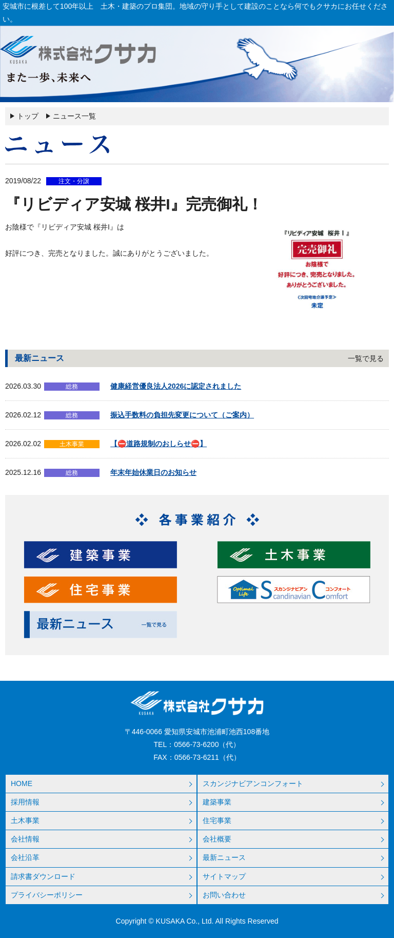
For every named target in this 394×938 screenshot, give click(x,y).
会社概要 (217, 839)
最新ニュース (224, 857)
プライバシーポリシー (47, 895)
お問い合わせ (224, 895)
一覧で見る (366, 358)
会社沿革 (25, 857)
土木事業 (25, 820)
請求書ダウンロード (43, 876)
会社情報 (25, 839)
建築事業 (217, 802)
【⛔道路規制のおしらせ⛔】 (158, 443)
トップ (27, 116)
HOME (21, 783)
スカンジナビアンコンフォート (253, 783)
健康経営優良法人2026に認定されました (175, 386)
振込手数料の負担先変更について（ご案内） (182, 415)
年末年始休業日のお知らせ (153, 472)
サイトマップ (224, 876)
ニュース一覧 (74, 116)
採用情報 (25, 802)
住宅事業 (217, 820)
